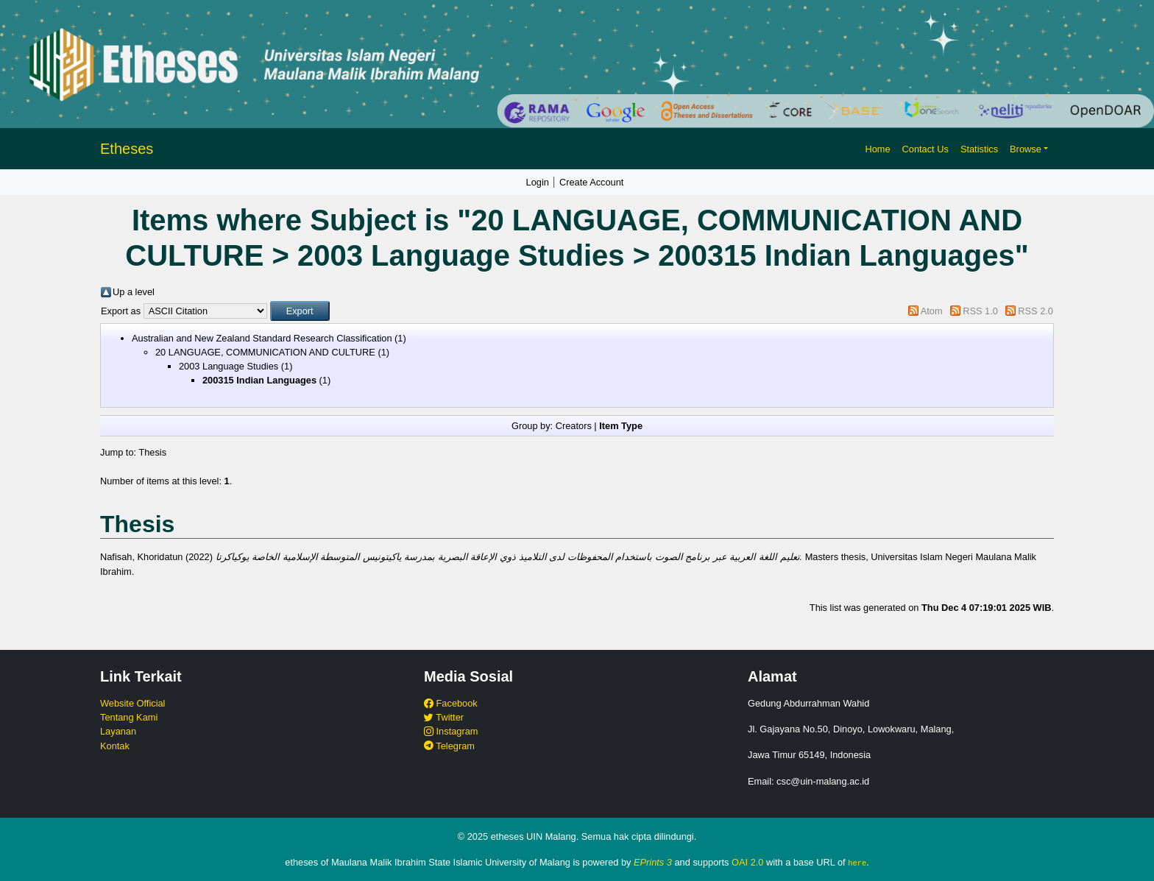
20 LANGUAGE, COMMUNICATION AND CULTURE (265, 352)
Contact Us (925, 149)
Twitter (444, 717)
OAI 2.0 (747, 862)
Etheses (126, 149)
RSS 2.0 (1035, 310)
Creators (574, 425)
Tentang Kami (128, 717)
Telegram (449, 745)
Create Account (591, 182)
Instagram (451, 731)
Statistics (979, 149)
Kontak (115, 745)
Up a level (134, 291)
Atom (932, 310)
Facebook (451, 703)
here (857, 862)
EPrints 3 (653, 862)
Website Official (132, 703)
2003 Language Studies (228, 366)
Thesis (152, 452)
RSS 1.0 (980, 310)
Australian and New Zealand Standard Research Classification (262, 338)
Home (877, 149)
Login (537, 182)
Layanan (118, 731)
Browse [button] (1025, 149)
